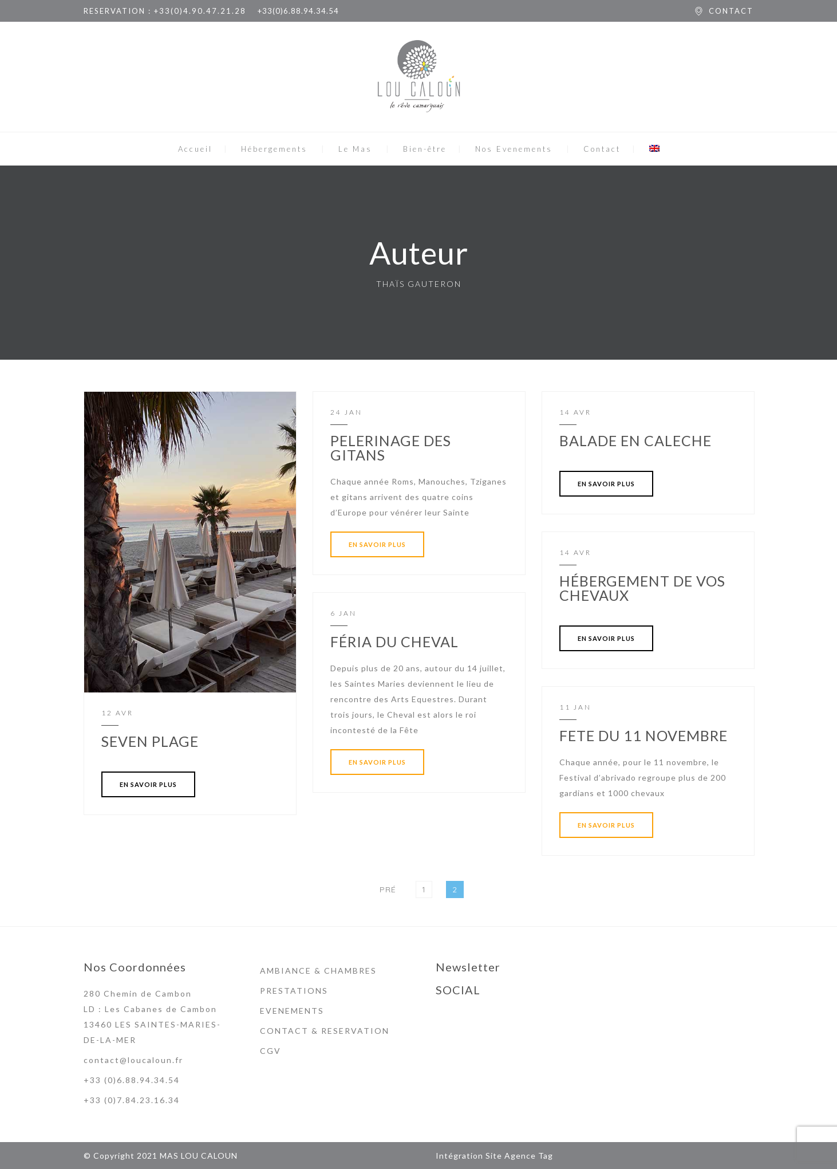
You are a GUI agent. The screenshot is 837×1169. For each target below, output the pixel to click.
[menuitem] (654, 149)
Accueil (195, 148)
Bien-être (425, 148)
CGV (270, 1051)
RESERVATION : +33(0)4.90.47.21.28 (165, 10)
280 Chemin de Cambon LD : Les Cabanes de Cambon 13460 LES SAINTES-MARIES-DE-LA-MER (152, 1017)
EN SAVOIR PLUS (148, 784)
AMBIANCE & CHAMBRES (318, 970)
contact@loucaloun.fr (133, 1060)
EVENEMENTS (292, 1011)
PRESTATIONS (294, 990)
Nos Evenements (513, 148)
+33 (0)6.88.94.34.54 (132, 1080)
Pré (388, 889)
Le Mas (355, 148)
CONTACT (731, 10)
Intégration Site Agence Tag (494, 1155)
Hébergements (274, 148)
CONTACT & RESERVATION (324, 1031)
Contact (602, 148)
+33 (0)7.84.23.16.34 (132, 1100)
